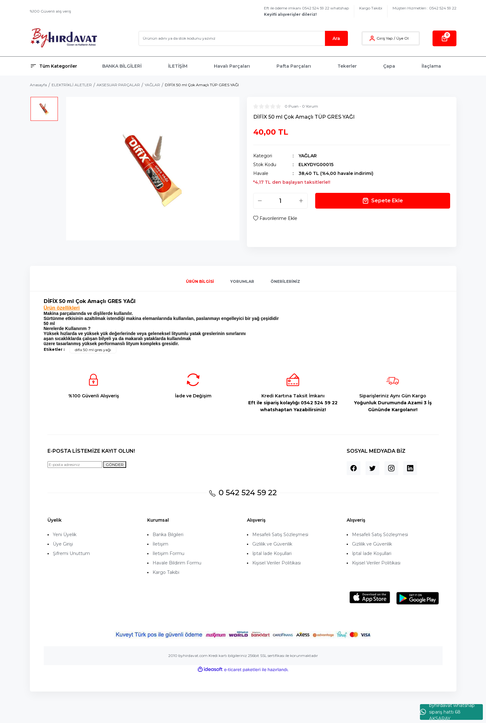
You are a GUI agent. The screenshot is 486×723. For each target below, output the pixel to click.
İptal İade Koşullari (272, 553)
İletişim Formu (168, 553)
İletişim (160, 544)
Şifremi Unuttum (71, 553)
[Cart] (444, 38)
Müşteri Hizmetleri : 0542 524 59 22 (424, 8)
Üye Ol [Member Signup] (402, 38)
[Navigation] (62, 66)
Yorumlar (242, 281)
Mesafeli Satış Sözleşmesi (280, 534)
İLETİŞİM (177, 66)
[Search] (243, 38)
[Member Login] (372, 38)
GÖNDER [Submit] (115, 464)
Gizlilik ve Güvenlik (272, 544)
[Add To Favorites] (275, 218)
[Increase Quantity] (301, 200)
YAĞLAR (308, 156)
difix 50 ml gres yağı (93, 349)
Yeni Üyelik (64, 534)
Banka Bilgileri (168, 534)
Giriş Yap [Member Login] (385, 38)
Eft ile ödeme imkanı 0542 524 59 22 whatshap (306, 11)
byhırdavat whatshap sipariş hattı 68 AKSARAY (447, 712)
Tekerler (347, 66)
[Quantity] (280, 200)
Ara (336, 38)
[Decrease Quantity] (260, 200)
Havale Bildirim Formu (177, 563)
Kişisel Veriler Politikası (276, 563)
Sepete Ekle (382, 201)
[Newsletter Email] (74, 464)
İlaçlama (431, 66)
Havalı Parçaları (232, 66)
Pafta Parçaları (294, 66)
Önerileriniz (285, 281)
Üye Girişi (63, 544)
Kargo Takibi (370, 8)
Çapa (389, 66)
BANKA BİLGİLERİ (122, 66)
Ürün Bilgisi (200, 281)
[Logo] (64, 38)
